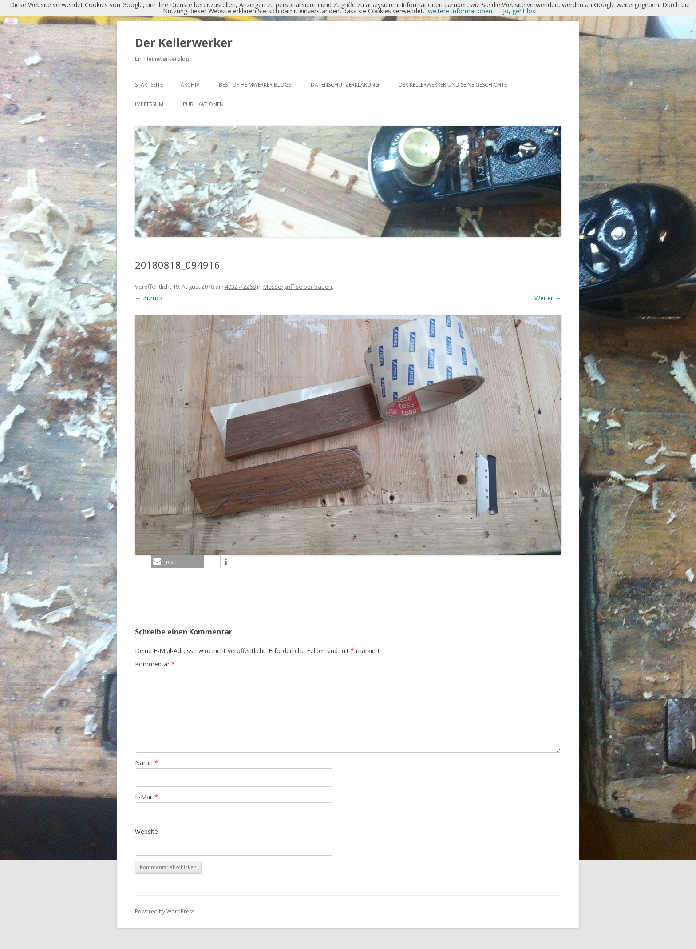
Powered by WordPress (164, 911)
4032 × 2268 (240, 287)
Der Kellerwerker (184, 43)
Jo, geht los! (520, 11)
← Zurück (148, 298)
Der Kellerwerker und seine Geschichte (453, 84)
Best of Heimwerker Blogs (255, 84)
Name (146, 762)
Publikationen (203, 104)
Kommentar (155, 664)
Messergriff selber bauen (297, 287)
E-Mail (146, 797)
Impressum (149, 104)
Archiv (190, 84)
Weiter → (547, 298)
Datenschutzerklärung (345, 84)
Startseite (149, 84)
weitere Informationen (460, 11)
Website (146, 831)
